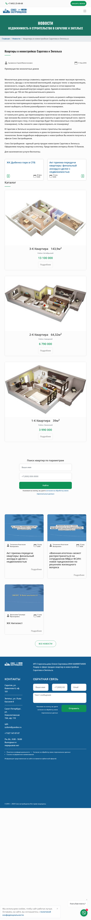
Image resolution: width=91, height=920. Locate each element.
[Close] (57, 908)
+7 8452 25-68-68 (15, 3)
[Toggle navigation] (85, 11)
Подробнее (45, 264)
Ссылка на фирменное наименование (20, 754)
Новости (16, 38)
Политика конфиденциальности (18, 752)
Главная (6, 38)
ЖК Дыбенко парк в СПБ (21, 162)
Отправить (74, 708)
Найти (46, 485)
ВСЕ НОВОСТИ (45, 643)
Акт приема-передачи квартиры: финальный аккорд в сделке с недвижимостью (63, 167)
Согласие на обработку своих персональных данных (52, 752)
